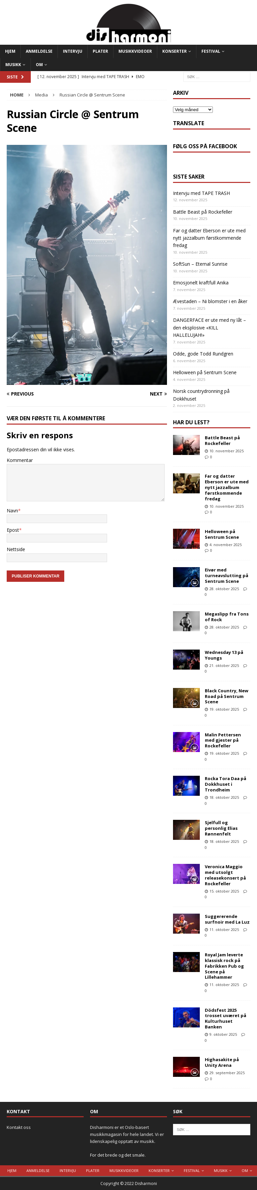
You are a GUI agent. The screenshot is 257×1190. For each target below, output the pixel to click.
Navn (12, 510)
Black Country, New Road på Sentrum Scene (226, 696)
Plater (100, 51)
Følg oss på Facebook (205, 146)
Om (39, 64)
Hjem (10, 51)
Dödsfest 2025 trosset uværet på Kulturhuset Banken (225, 1018)
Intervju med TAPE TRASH (201, 193)
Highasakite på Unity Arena (222, 1062)
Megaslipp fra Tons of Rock (227, 617)
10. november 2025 (226, 450)
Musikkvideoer (135, 51)
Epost (13, 530)
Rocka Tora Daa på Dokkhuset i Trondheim (225, 784)
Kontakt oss (19, 1127)
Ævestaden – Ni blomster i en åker (210, 301)
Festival (210, 51)
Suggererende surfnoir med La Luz (227, 919)
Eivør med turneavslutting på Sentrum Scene (226, 575)
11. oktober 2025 (224, 929)
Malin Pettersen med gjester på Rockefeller (223, 740)
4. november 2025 (225, 544)
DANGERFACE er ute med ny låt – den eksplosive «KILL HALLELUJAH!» (209, 327)
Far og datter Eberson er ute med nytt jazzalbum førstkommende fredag (209, 238)
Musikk (13, 64)
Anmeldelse (39, 51)
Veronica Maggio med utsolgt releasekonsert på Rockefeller (225, 875)
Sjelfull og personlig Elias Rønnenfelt (221, 828)
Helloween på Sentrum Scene (205, 372)
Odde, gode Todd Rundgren (203, 353)
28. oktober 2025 (224, 588)
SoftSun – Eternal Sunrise (200, 264)
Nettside (16, 549)
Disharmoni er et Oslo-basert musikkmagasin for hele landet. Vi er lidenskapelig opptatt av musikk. (127, 1134)
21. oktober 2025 (224, 665)
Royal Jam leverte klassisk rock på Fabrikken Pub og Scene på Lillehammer (224, 966)
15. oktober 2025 (224, 891)
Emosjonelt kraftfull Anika (201, 282)
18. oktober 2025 (224, 797)
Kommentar (20, 460)
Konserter (174, 51)
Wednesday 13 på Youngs (224, 655)
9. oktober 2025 (223, 1034)
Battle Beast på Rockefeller (202, 212)
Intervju (72, 51)
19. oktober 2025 (224, 709)
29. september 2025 (227, 1072)
